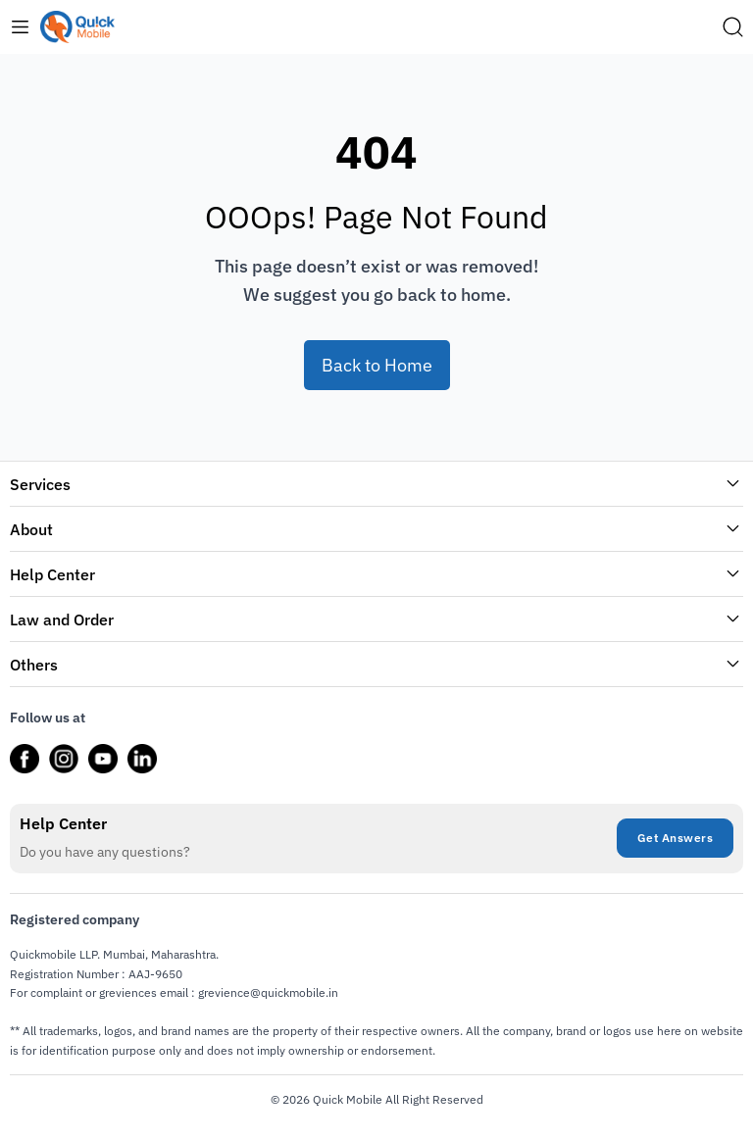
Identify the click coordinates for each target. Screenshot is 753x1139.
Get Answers (675, 837)
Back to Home (377, 365)
